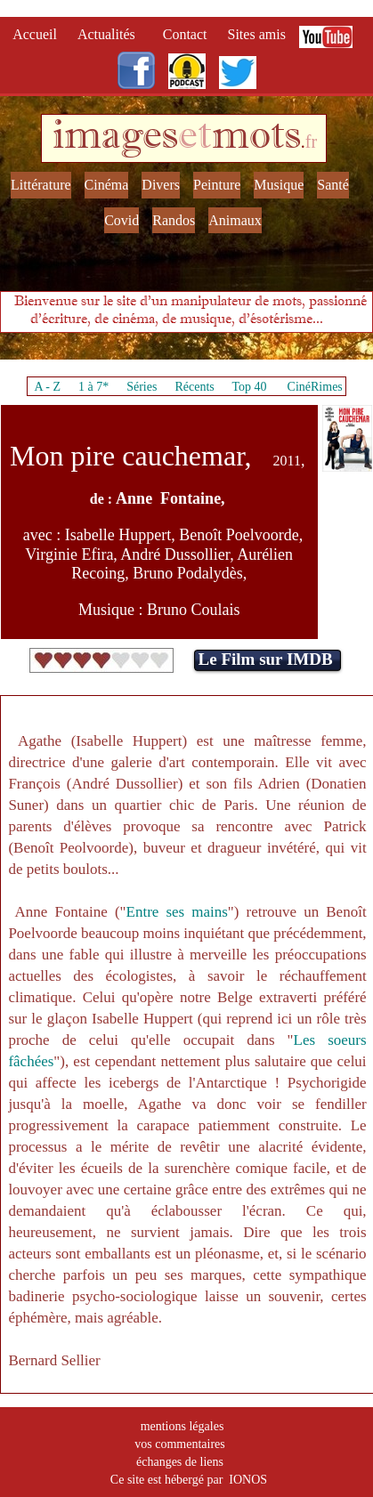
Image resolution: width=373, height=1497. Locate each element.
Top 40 (249, 386)
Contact (187, 34)
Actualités (111, 34)
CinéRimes (315, 386)
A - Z (47, 386)
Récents (194, 386)
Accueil (38, 34)
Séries (141, 386)
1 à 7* (93, 386)
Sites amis (257, 34)
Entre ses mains (177, 911)
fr (311, 141)
